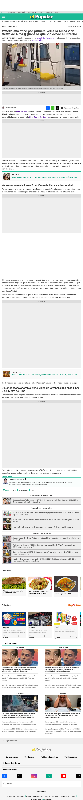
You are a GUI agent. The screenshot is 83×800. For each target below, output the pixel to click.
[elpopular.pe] (41, 19)
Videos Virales (12, 27)
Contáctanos (29, 757)
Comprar (22, 635)
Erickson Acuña (9, 107)
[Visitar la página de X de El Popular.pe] (19, 776)
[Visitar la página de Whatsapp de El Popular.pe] (49, 776)
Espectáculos (21, 21)
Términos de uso (71, 757)
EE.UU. (56, 12)
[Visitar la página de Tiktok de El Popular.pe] (78, 776)
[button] (3, 17)
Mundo (72, 21)
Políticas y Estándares (49, 757)
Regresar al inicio (9, 741)
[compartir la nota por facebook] (48, 108)
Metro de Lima (23, 490)
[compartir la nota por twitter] (57, 108)
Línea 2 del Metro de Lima (47, 38)
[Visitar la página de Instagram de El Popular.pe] (34, 776)
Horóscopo (48, 12)
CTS (40, 12)
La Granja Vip (32, 12)
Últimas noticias (8, 21)
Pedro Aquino (11, 12)
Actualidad (33, 21)
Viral (32, 490)
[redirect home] (41, 750)
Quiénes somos (12, 757)
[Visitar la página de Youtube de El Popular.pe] (63, 776)
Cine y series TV (55, 21)
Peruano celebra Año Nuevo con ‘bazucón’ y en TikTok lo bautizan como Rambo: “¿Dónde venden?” (44, 375)
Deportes (43, 21)
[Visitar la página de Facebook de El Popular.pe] (4, 776)
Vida (79, 21)
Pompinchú (21, 12)
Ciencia (65, 21)
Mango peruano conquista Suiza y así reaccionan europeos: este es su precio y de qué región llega (44, 177)
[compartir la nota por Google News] (70, 108)
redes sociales (37, 40)
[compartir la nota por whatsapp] (53, 108)
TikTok (14, 490)
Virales (4, 27)
